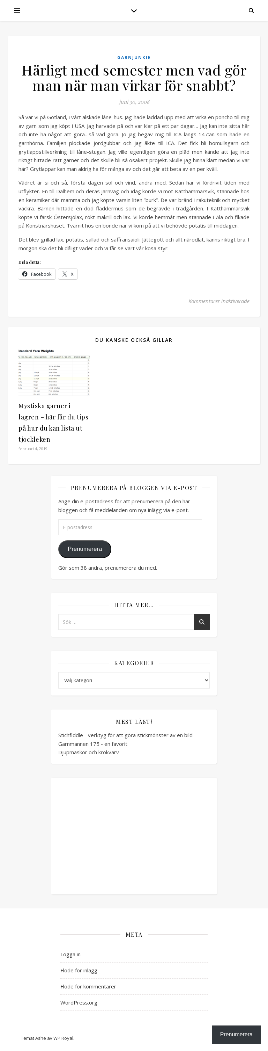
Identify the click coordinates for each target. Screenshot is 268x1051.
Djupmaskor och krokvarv (88, 752)
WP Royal (63, 1038)
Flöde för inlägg (78, 970)
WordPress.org (78, 1002)
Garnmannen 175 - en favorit (92, 743)
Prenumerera (85, 549)
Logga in (70, 954)
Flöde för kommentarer (88, 986)
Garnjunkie (134, 57)
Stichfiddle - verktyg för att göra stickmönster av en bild (125, 735)
